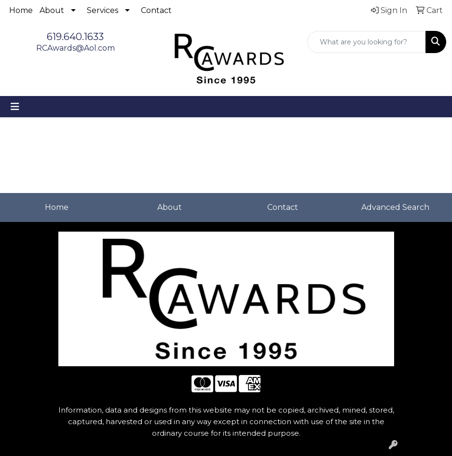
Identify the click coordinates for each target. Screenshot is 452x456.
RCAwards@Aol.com (75, 48)
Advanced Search (395, 207)
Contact (156, 10)
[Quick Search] (366, 42)
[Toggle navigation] (15, 106)
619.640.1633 (75, 36)
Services (102, 10)
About (52, 10)
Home (21, 10)
